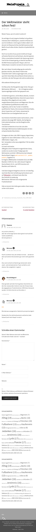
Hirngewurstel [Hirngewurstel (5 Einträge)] (10, 428)
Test (24, 198)
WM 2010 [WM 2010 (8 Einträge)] (16, 450)
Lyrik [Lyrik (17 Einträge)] (14, 438)
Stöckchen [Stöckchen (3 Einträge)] (17, 447)
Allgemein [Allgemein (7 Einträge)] (25, 415)
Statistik (19, 198)
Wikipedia (7, 175)
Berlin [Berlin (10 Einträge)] (25, 418)
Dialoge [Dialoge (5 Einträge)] (17, 421)
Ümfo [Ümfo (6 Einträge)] (19, 453)
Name (4, 364)
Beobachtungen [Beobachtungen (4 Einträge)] (16, 418)
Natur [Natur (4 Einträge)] (4, 443)
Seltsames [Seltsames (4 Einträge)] (27, 445)
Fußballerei (7, 198)
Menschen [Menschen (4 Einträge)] (22, 439)
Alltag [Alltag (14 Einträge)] (6, 417)
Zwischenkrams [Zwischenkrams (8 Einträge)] (9, 453)
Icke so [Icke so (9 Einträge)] (24, 427)
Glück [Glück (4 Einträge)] (19, 424)
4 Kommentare (16, 29)
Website (4, 381)
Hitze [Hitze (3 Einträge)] (18, 428)
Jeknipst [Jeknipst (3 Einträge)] (4, 435)
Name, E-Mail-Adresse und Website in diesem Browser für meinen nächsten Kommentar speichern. (17, 392)
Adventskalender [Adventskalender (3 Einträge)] (16, 415)
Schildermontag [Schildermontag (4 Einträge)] (19, 445)
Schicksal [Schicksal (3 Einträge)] (11, 445)
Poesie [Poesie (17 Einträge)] (20, 442)
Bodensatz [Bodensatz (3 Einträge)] (4, 421)
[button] (24, 193)
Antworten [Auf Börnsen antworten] (6, 271)
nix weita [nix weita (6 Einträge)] (10, 443)
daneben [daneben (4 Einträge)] (10, 421)
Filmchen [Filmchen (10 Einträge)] (26, 421)
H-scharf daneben (28, 210)
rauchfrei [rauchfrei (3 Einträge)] (28, 442)
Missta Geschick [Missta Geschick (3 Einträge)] (29, 439)
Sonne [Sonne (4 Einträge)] (11, 448)
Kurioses (14, 198)
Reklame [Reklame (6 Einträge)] (5, 445)
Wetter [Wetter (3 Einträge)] (6, 450)
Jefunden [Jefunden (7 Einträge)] (27, 431)
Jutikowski (14, 529)
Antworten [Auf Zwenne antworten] (6, 242)
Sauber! (4, 210)
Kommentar (6, 341)
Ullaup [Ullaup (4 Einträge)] (22, 448)
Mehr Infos (21, 529)
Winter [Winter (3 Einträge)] (10, 450)
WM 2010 (28, 198)
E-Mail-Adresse (6, 372)
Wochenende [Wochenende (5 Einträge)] (25, 450)
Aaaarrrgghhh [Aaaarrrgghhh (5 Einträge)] (7, 415)
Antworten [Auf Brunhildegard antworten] (6, 294)
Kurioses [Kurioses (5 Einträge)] (5, 439)
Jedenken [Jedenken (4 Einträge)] (19, 431)
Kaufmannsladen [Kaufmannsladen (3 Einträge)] (25, 435)
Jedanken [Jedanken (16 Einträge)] (9, 431)
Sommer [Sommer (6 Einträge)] (5, 448)
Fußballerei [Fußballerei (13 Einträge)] (9, 424)
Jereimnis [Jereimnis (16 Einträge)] (14, 434)
